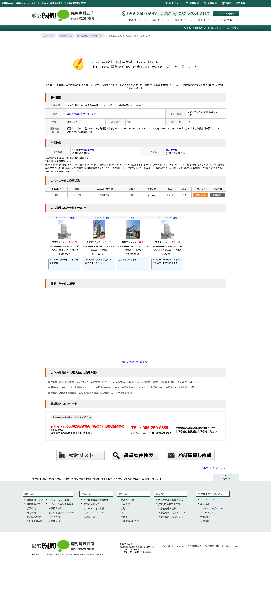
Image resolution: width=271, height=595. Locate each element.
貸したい (157, 20)
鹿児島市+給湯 (55, 381)
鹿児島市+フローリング (60, 387)
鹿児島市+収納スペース (107, 387)
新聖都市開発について (210, 493)
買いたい (180, 20)
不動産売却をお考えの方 (170, 500)
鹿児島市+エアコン (84, 387)
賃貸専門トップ (35, 500)
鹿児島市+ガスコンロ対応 (126, 381)
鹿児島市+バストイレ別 (77, 381)
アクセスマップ (208, 512)
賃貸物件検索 (33, 504)
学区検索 (31, 508)
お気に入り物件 (35, 516)
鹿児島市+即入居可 (88, 392)
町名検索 (31, 512)
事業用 (124, 516)
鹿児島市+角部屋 (149, 381)
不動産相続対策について (170, 516)
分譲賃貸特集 (55, 508)
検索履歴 (210, 3)
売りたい (203, 20)
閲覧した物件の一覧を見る (135, 361)
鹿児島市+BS (156, 387)
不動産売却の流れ (167, 508)
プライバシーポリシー (211, 508)
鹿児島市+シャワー (101, 381)
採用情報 (231, 27)
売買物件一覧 (127, 500)
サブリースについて (94, 512)
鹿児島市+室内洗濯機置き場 (62, 392)
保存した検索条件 (233, 3)
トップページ (207, 500)
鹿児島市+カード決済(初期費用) (116, 392)
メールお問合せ (227, 13)
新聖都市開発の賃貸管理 (96, 500)
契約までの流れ (35, 520)
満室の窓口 (89, 516)
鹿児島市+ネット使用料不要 (180, 387)
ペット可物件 (55, 516)
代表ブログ (206, 516)
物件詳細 (217, 194)
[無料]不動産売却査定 (169, 504)
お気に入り (200, 194)
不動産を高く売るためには (171, 512)
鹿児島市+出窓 (168, 381)
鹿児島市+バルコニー (188, 381)
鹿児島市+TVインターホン (135, 387)
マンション (126, 512)
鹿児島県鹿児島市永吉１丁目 (81, 113)
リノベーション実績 (94, 508)
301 (56, 194)
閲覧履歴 (192, 3)
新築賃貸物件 (55, 520)
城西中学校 (171, 149)
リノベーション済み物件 (61, 504)
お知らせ (186, 27)
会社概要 (226, 20)
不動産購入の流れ (130, 520)
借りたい (134, 20)
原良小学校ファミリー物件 (62, 512)
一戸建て (125, 504)
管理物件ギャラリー (94, 504)
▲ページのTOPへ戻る (214, 467)
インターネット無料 (59, 500)
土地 (123, 508)
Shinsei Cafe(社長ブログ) (209, 27)
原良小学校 (88, 149)
